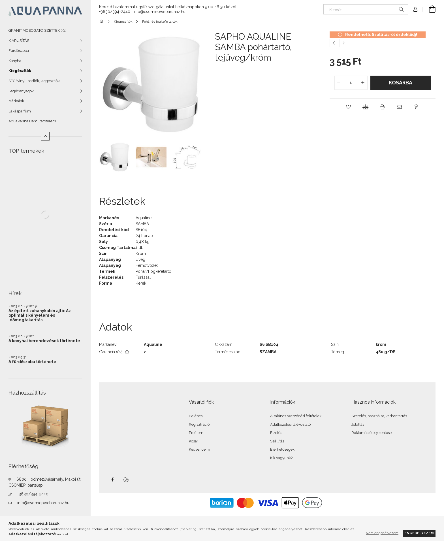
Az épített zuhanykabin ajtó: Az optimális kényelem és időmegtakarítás (39, 315)
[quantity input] (351, 83)
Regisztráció (199, 424)
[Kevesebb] (45, 136)
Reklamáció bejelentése (371, 433)
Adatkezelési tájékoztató (290, 424)
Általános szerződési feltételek (295, 416)
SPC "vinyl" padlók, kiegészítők (34, 81)
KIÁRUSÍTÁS (18, 41)
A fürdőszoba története (32, 361)
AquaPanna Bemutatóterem (32, 121)
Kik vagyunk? (281, 458)
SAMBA (142, 223)
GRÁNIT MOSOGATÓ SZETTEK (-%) (37, 30)
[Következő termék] (344, 43)
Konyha (14, 61)
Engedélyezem (419, 533)
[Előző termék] (334, 43)
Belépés (195, 416)
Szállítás (277, 441)
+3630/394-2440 (32, 494)
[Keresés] (365, 9)
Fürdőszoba (18, 50)
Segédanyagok (21, 91)
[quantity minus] (339, 83)
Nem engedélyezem (382, 533)
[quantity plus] (363, 83)
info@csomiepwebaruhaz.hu (43, 502)
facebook (112, 479)
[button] (348, 107)
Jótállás (357, 424)
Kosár (193, 441)
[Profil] (415, 9)
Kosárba (400, 83)
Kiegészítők (19, 71)
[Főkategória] (102, 22)
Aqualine (143, 218)
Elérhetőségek (282, 449)
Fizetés (276, 433)
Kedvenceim (199, 449)
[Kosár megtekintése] (429, 9)
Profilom (196, 433)
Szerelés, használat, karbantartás (379, 416)
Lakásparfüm (19, 111)
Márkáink (16, 101)
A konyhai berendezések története (44, 340)
